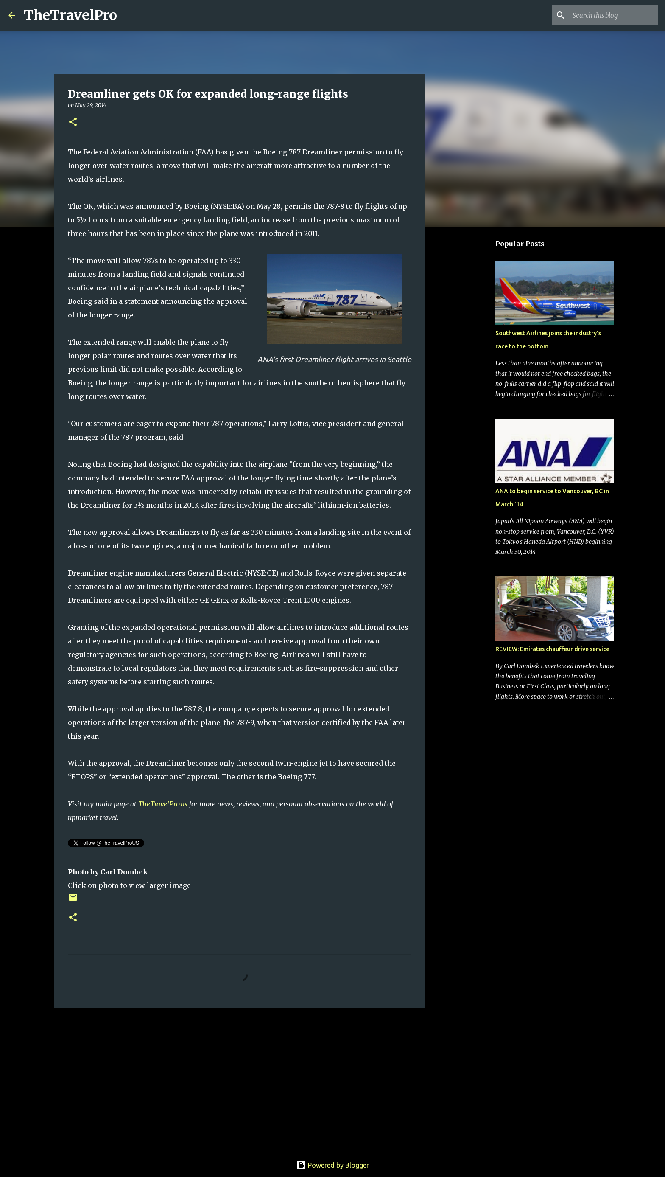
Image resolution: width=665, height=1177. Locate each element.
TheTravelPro (70, 15)
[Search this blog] (613, 15)
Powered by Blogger (332, 1165)
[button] (73, 122)
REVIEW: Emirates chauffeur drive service (552, 649)
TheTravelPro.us (162, 804)
